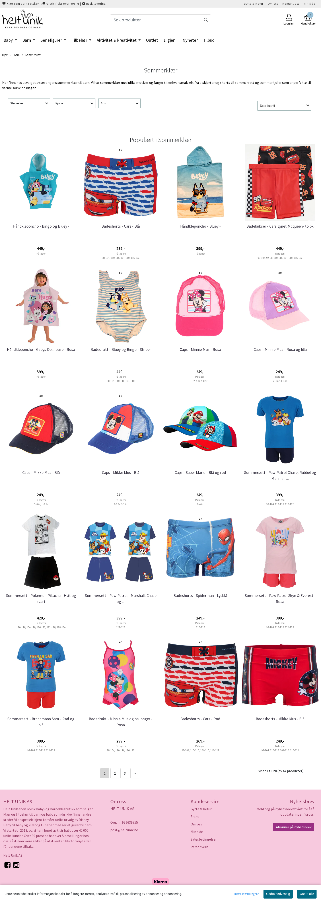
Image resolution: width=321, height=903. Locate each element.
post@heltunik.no (124, 830)
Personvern (199, 847)
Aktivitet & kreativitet (117, 40)
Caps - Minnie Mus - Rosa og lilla (280, 349)
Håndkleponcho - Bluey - (200, 226)
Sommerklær (31, 55)
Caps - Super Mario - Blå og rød (200, 472)
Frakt (195, 816)
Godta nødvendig (278, 894)
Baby (9, 40)
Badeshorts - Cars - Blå (120, 226)
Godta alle (307, 894)
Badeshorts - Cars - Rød (200, 718)
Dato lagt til (267, 105)
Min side (309, 4)
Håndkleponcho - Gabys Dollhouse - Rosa (41, 349)
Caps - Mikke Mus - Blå (41, 472)
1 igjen (169, 40)
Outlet (152, 40)
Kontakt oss (290, 4)
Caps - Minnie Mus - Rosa (200, 349)
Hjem (5, 55)
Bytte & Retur (253, 4)
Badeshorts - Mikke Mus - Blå (280, 718)
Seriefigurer (52, 40)
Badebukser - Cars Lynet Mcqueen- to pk (280, 226)
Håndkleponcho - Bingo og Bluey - (41, 226)
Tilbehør (80, 40)
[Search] (160, 19)
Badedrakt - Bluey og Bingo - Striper (121, 349)
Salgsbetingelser (204, 839)
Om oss (273, 4)
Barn (27, 40)
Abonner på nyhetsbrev (293, 827)
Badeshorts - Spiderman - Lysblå (200, 595)
